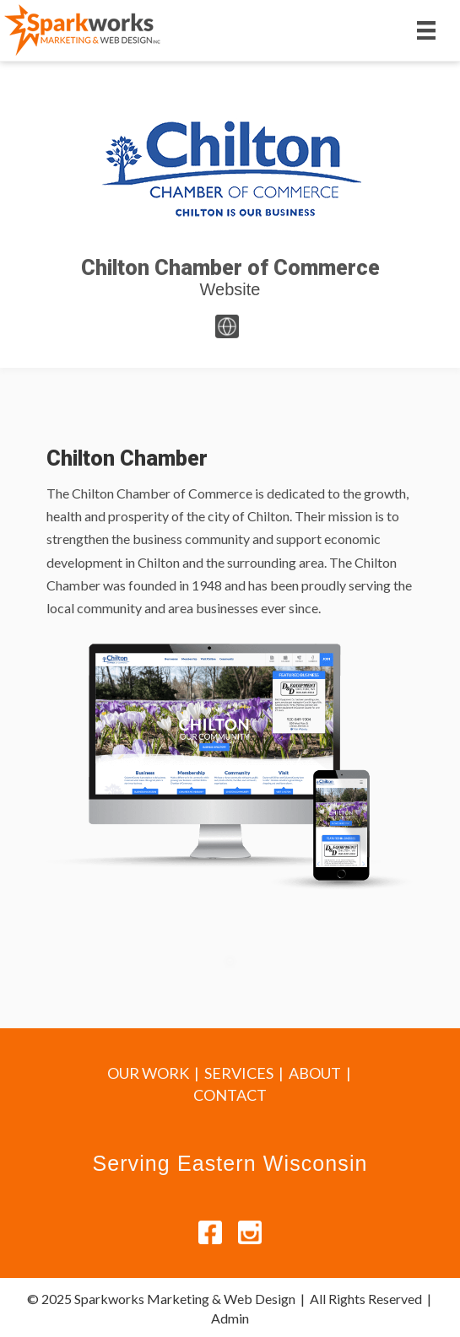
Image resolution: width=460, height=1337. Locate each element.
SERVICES (238, 1073)
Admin (230, 1318)
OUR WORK (148, 1073)
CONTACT (230, 1095)
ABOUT (315, 1073)
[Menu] (426, 30)
